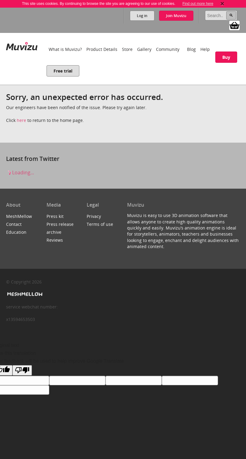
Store (127, 49)
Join (176, 15)
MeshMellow (19, 216)
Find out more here (197, 4)
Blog (191, 49)
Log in (142, 15)
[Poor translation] (22, 370)
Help (205, 49)
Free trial (63, 71)
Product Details (101, 49)
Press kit (55, 216)
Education (16, 232)
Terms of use (100, 224)
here (21, 120)
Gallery (144, 49)
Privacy (94, 216)
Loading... (20, 172)
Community (167, 49)
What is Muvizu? (65, 49)
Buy (226, 57)
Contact (14, 224)
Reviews (55, 240)
